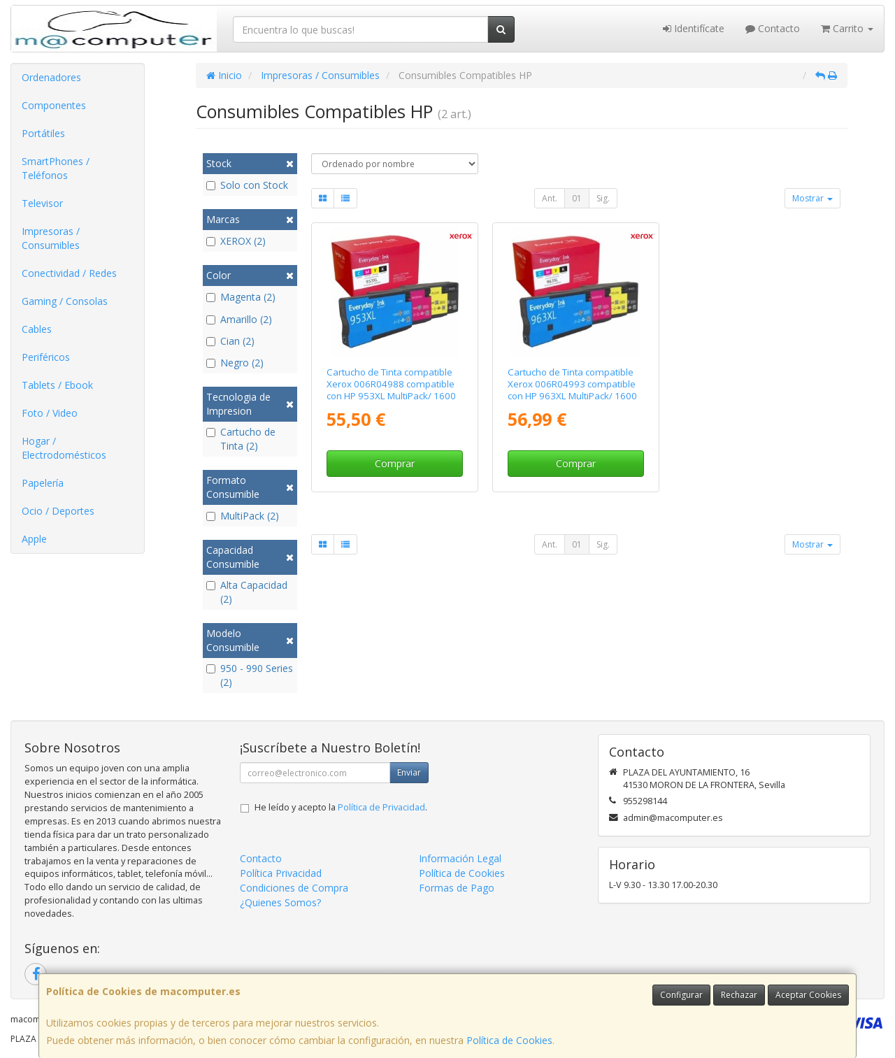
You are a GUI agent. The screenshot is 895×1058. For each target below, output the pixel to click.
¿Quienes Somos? (280, 902)
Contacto (772, 28)
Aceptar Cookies (808, 995)
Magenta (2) (240, 296)
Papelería (43, 482)
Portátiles (43, 133)
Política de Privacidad (381, 807)
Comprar (395, 463)
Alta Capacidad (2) (246, 592)
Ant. (549, 198)
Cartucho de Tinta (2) (240, 438)
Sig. (603, 198)
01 (577, 198)
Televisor (42, 203)
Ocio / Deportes (58, 510)
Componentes (54, 105)
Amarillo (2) (239, 319)
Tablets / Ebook (57, 385)
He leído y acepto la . (341, 807)
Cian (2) (230, 341)
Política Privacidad (281, 873)
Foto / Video (50, 413)
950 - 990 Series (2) (249, 675)
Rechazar (739, 995)
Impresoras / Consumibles (51, 238)
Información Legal (460, 858)
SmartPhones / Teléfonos (56, 168)
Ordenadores (51, 77)
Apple (34, 538)
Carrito (847, 28)
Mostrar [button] (812, 198)
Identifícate (693, 28)
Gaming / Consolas (65, 301)
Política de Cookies (509, 1040)
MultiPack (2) (242, 515)
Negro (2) (235, 362)
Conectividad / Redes (69, 273)
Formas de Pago (456, 887)
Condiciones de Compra (294, 887)
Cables (37, 329)
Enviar (409, 772)
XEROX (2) (236, 241)
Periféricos (46, 357)
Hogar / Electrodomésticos (64, 448)
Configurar (681, 995)
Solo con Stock (247, 185)
